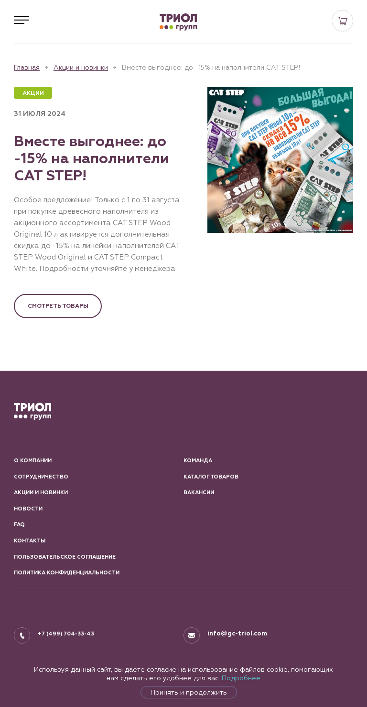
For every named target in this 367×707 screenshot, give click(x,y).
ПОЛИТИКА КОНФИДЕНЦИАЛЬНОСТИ (66, 573)
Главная (27, 67)
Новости (28, 509)
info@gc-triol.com (237, 633)
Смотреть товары (58, 305)
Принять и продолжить (189, 692)
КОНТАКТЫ (29, 541)
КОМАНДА (198, 460)
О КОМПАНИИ (33, 460)
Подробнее (241, 678)
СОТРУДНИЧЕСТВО (41, 477)
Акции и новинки (81, 67)
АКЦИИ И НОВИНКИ (41, 492)
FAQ (19, 524)
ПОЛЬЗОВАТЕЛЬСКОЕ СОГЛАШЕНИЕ (65, 557)
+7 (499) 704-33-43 (66, 634)
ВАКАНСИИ (199, 492)
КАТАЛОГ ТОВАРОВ (211, 477)
